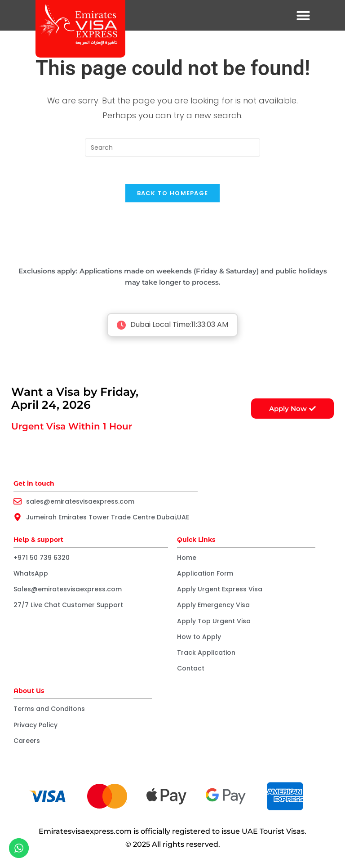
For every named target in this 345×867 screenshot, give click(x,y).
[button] (303, 15)
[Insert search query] (172, 147)
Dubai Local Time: (172, 325)
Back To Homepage (172, 193)
